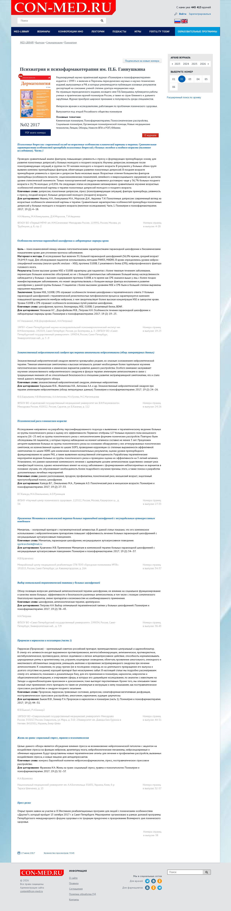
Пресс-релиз (24, 802)
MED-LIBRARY (21, 31)
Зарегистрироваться (200, 13)
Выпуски (40, 42)
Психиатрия (70, 42)
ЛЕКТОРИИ (97, 31)
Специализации (54, 42)
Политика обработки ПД (82, 894)
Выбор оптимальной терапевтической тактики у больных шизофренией (58, 582)
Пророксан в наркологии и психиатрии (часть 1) (44, 640)
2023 (177, 63)
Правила (74, 883)
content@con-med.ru (31, 891)
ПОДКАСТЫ (119, 31)
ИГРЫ (137, 31)
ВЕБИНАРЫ (43, 31)
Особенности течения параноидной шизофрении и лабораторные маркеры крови (63, 240)
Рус (176, 20)
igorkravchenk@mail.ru (29, 544)
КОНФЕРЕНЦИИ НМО (70, 31)
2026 (203, 63)
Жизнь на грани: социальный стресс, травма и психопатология (53, 737)
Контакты (74, 899)
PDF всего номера (35, 132)
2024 (186, 63)
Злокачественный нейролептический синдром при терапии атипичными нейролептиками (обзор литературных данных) (85, 352)
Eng (183, 20)
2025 (194, 63)
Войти (182, 14)
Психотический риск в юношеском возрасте (42, 421)
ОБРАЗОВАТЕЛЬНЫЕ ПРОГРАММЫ (197, 31)
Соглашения (76, 888)
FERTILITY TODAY (159, 31)
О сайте (73, 878)
